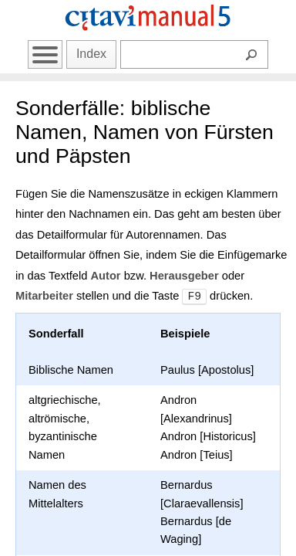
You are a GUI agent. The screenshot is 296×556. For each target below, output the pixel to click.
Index (91, 53)
